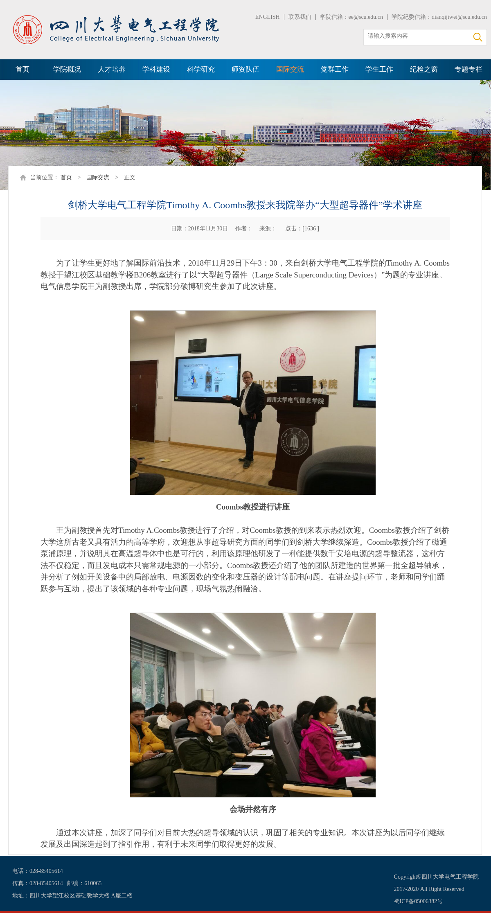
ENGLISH (267, 17)
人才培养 (112, 69)
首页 (22, 69)
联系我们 (299, 17)
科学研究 (201, 69)
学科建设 (156, 69)
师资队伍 (245, 69)
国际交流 (290, 69)
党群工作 (335, 69)
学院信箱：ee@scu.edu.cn (351, 17)
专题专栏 (468, 69)
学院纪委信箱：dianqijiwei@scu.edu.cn (439, 17)
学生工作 (379, 69)
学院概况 (67, 69)
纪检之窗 (424, 69)
